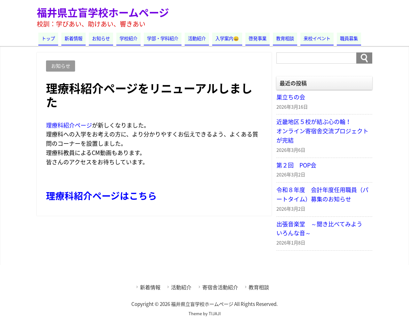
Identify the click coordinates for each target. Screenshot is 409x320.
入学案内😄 (227, 38)
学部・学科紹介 (162, 38)
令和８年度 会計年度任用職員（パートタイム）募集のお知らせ (322, 194)
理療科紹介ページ (69, 125)
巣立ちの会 (290, 97)
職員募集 (349, 38)
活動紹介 (197, 38)
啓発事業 (257, 38)
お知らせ (101, 38)
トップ (48, 38)
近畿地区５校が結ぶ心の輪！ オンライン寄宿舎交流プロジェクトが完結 (324, 130)
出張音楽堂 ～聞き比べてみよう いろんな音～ (322, 229)
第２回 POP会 (296, 165)
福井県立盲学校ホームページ (103, 12)
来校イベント (317, 38)
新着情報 (73, 38)
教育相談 (285, 38)
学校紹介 (128, 38)
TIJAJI (215, 313)
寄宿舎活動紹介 (220, 287)
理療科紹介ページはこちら (101, 195)
